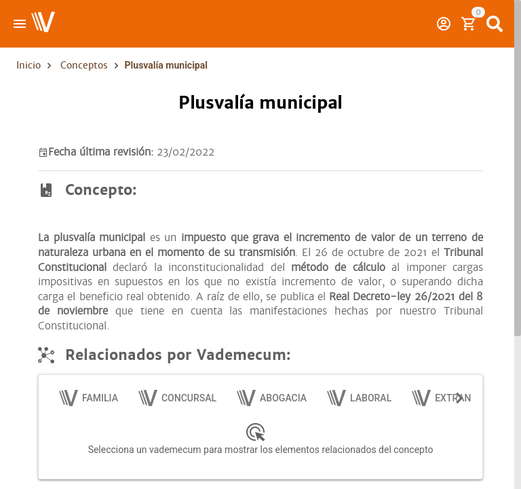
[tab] (89, 398)
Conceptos (84, 65)
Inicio (28, 65)
